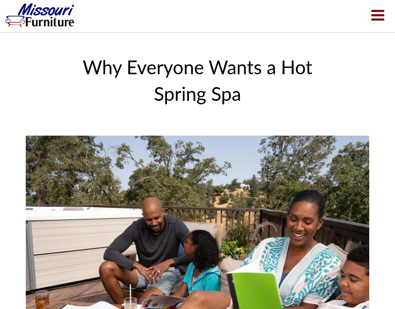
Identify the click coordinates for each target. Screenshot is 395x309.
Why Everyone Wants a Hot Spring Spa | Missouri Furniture (39, 15)
